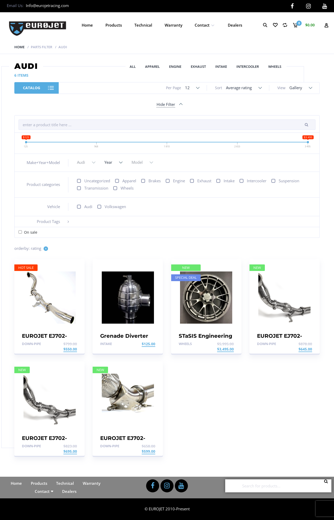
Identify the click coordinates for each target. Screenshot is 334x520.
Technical (143, 24)
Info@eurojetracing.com (47, 5)
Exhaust (198, 66)
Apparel (152, 66)
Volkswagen (115, 206)
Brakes (154, 180)
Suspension (289, 180)
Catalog (31, 87)
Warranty (173, 24)
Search (327, 485)
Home (87, 24)
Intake (221, 66)
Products (113, 24)
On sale (30, 232)
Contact (202, 24)
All (133, 66)
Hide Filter (166, 104)
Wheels (274, 66)
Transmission (96, 188)
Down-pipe (31, 343)
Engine (175, 66)
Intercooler (247, 66)
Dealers (235, 24)
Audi (88, 206)
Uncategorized (97, 180)
